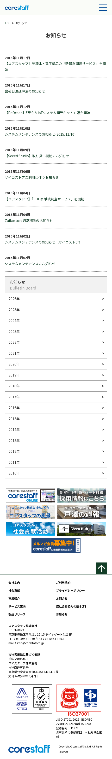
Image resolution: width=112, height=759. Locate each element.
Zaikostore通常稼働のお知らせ (29, 220)
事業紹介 (14, 598)
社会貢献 (14, 590)
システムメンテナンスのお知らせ (30, 263)
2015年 (14, 418)
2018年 (14, 385)
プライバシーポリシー (70, 590)
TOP (8, 23)
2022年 (14, 342)
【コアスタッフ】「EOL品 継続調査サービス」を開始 (44, 199)
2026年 (14, 298)
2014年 (14, 429)
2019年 (14, 375)
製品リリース (16, 614)
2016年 (14, 407)
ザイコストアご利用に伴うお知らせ (32, 177)
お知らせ (62, 614)
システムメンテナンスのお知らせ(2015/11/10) (40, 134)
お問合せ (62, 598)
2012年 (14, 451)
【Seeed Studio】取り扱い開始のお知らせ (37, 155)
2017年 (14, 396)
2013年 (14, 440)
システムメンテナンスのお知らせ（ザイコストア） (43, 242)
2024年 (14, 320)
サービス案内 (17, 606)
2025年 (14, 309)
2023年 (14, 331)
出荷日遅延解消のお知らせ (25, 91)
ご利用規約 (63, 582)
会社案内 (14, 582)
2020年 (14, 364)
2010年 (14, 473)
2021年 (14, 353)
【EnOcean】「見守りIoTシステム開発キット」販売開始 (47, 112)
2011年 (14, 462)
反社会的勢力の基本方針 (72, 606)
